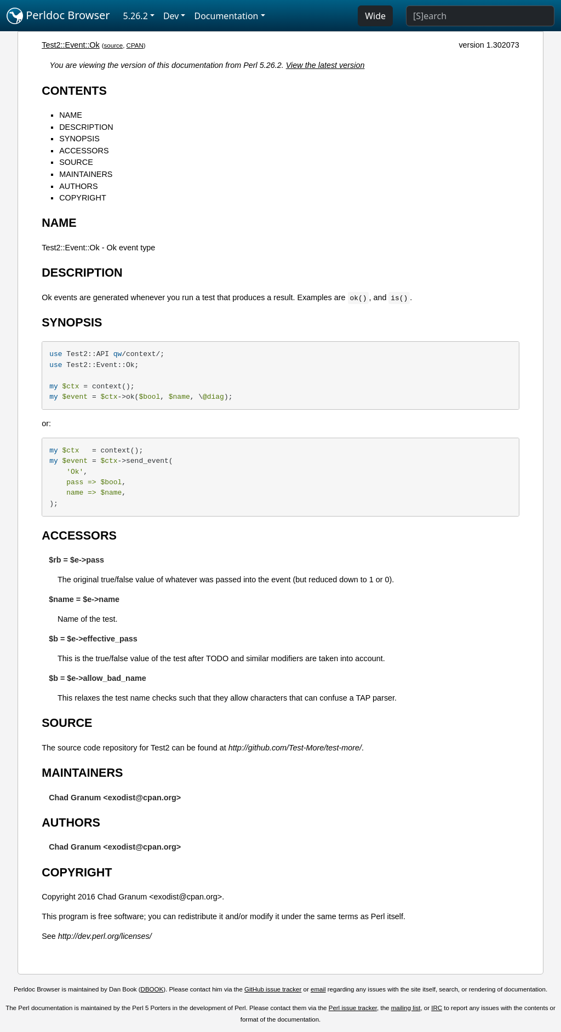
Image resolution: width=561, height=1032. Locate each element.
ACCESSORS (83, 150)
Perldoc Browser (58, 16)
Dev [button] (171, 16)
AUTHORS (78, 186)
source (113, 45)
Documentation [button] (226, 16)
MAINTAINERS (85, 174)
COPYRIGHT (82, 197)
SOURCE (76, 162)
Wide (375, 16)
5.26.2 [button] (135, 16)
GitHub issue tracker (272, 989)
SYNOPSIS (79, 138)
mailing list (406, 1008)
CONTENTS (74, 91)
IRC (436, 1008)
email (318, 989)
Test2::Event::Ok (71, 45)
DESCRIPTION (86, 127)
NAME (70, 115)
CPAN (135, 45)
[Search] (480, 15)
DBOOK (152, 989)
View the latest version (325, 65)
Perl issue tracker (353, 1008)
